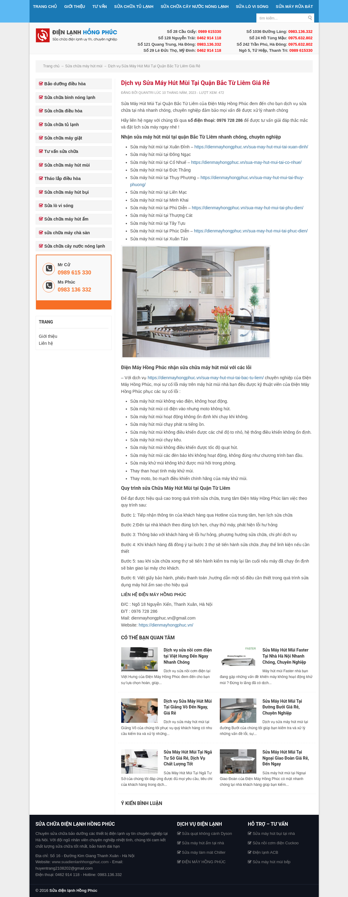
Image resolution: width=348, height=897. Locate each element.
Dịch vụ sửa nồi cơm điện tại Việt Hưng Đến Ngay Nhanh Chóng (188, 656)
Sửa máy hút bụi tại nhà (274, 833)
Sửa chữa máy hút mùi (67, 165)
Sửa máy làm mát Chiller (203, 852)
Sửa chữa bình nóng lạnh (70, 97)
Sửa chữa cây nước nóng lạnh (195, 6)
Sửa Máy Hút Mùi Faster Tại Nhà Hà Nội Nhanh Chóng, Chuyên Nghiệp (285, 656)
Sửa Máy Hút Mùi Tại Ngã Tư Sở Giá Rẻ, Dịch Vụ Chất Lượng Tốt (188, 758)
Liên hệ (46, 343)
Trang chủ (45, 6)
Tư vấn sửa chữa (61, 151)
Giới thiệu (74, 6)
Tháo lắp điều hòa (62, 178)
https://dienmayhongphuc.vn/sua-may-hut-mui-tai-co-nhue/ (246, 162)
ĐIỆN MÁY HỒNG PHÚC (204, 862)
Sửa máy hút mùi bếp (271, 862)
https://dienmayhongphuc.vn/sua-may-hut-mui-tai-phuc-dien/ (251, 230)
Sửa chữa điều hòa (63, 110)
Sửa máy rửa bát (294, 6)
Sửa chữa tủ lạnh (133, 6)
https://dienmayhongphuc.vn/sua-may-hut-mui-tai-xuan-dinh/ (251, 146)
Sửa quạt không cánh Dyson (207, 833)
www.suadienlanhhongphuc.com (80, 862)
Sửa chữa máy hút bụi (66, 192)
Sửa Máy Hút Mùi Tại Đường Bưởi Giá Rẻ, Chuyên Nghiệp (282, 707)
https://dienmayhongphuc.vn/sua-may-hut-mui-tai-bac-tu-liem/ (206, 377)
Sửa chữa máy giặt (63, 138)
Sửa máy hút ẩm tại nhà (203, 843)
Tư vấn (99, 6)
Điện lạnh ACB (265, 852)
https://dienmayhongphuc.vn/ (166, 625)
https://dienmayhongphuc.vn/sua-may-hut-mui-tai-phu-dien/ (248, 207)
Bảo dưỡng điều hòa (65, 83)
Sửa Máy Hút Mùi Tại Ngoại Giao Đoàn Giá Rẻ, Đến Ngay (285, 758)
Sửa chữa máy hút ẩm (66, 219)
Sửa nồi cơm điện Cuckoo (276, 843)
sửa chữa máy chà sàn (67, 232)
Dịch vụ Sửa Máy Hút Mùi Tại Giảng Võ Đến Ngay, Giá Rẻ (188, 707)
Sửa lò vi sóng (252, 6)
